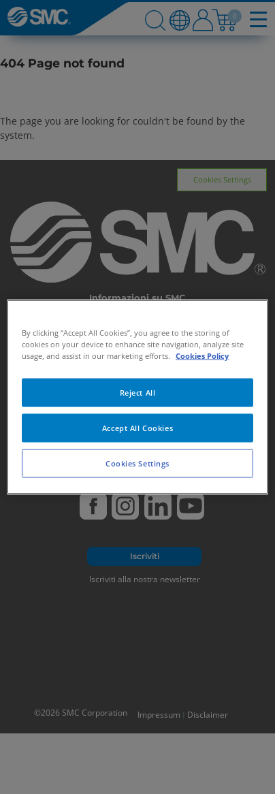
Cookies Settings (137, 463)
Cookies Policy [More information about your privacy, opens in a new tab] (202, 356)
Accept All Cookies (137, 428)
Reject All (138, 392)
